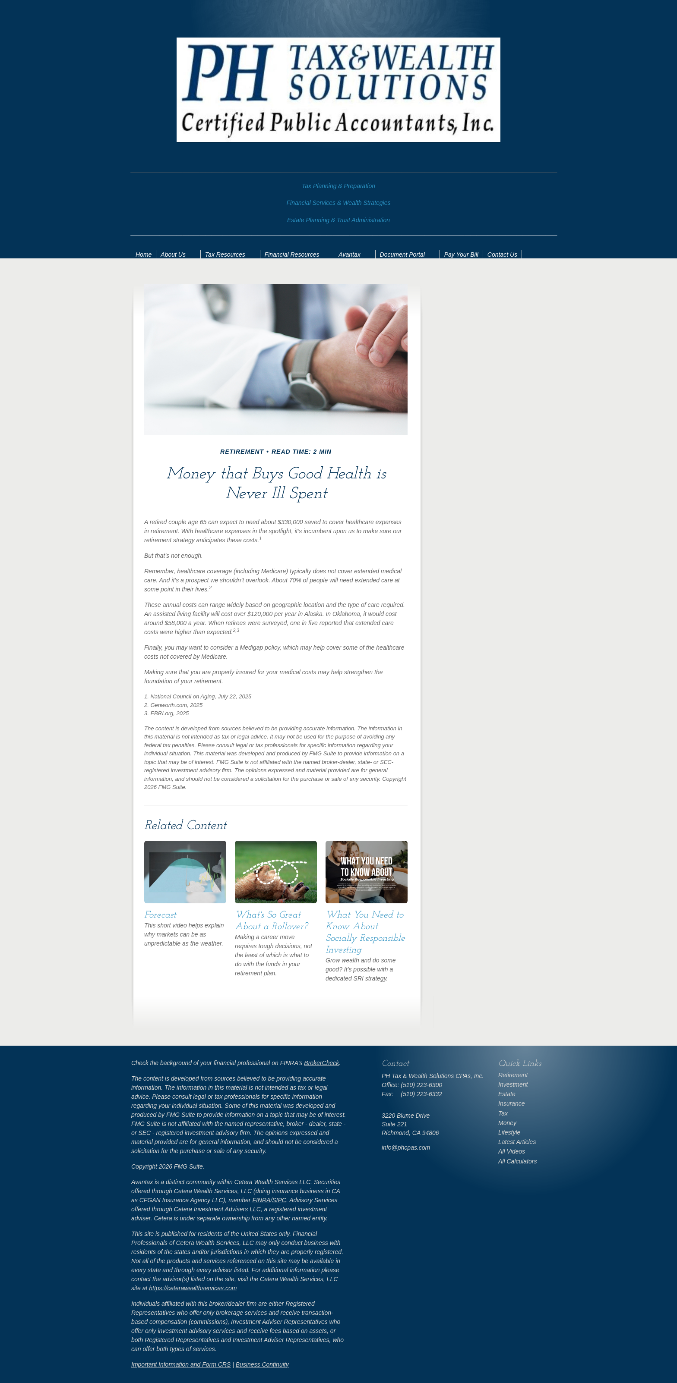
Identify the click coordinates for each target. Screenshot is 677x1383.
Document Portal (402, 254)
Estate (507, 1094)
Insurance (511, 1103)
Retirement (513, 1075)
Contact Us (502, 254)
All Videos (511, 1151)
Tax (503, 1113)
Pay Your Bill (461, 254)
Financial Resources (292, 254)
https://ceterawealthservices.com (193, 1288)
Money (507, 1122)
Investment (513, 1084)
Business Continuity (262, 1364)
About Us (173, 254)
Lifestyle (509, 1132)
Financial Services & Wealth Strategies (339, 202)
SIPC (279, 1200)
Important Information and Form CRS (181, 1364)
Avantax (349, 254)
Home (144, 254)
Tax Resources (225, 254)
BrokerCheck (321, 1062)
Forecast (160, 915)
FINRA (261, 1200)
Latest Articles (517, 1141)
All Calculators (517, 1161)
